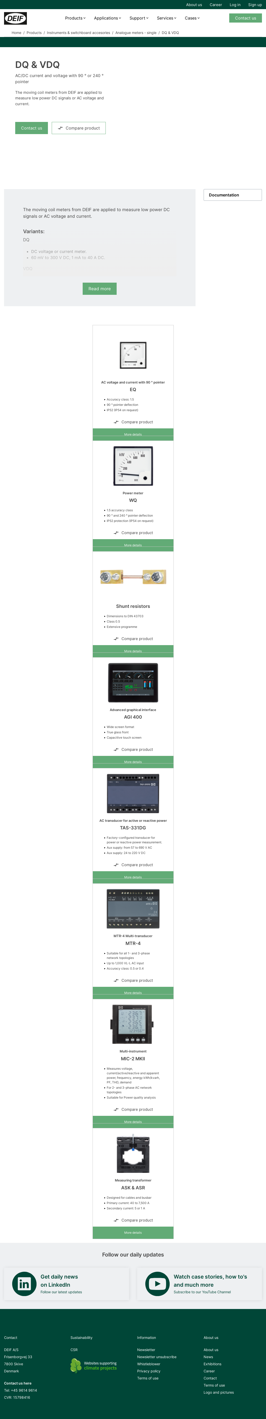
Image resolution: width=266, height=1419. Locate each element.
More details (133, 434)
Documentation (224, 194)
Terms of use (147, 1378)
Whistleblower (148, 1364)
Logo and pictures (219, 1392)
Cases (191, 18)
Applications (106, 18)
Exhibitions (212, 1364)
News (208, 1357)
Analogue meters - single (135, 32)
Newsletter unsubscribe (156, 1357)
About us (194, 4)
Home (16, 32)
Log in (235, 4)
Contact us (245, 18)
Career (216, 4)
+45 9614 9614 (24, 1390)
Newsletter (146, 1350)
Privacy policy (149, 1371)
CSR (74, 1350)
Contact (210, 1378)
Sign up (255, 4)
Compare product (79, 128)
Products (73, 18)
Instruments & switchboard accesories (78, 32)
